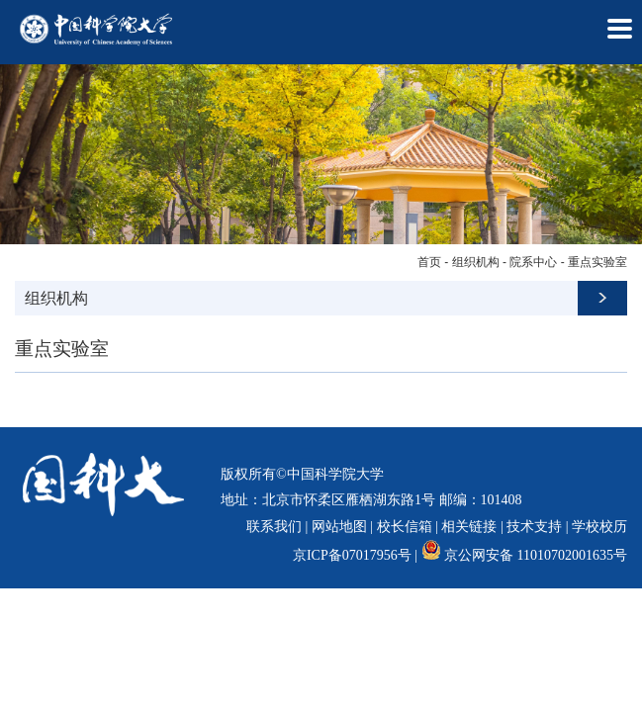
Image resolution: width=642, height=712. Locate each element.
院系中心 (533, 262)
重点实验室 (597, 262)
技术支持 (534, 526)
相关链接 (469, 526)
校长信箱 (404, 526)
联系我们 (274, 526)
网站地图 (339, 526)
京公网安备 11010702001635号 (535, 555)
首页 (429, 262)
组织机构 (476, 262)
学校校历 (599, 526)
